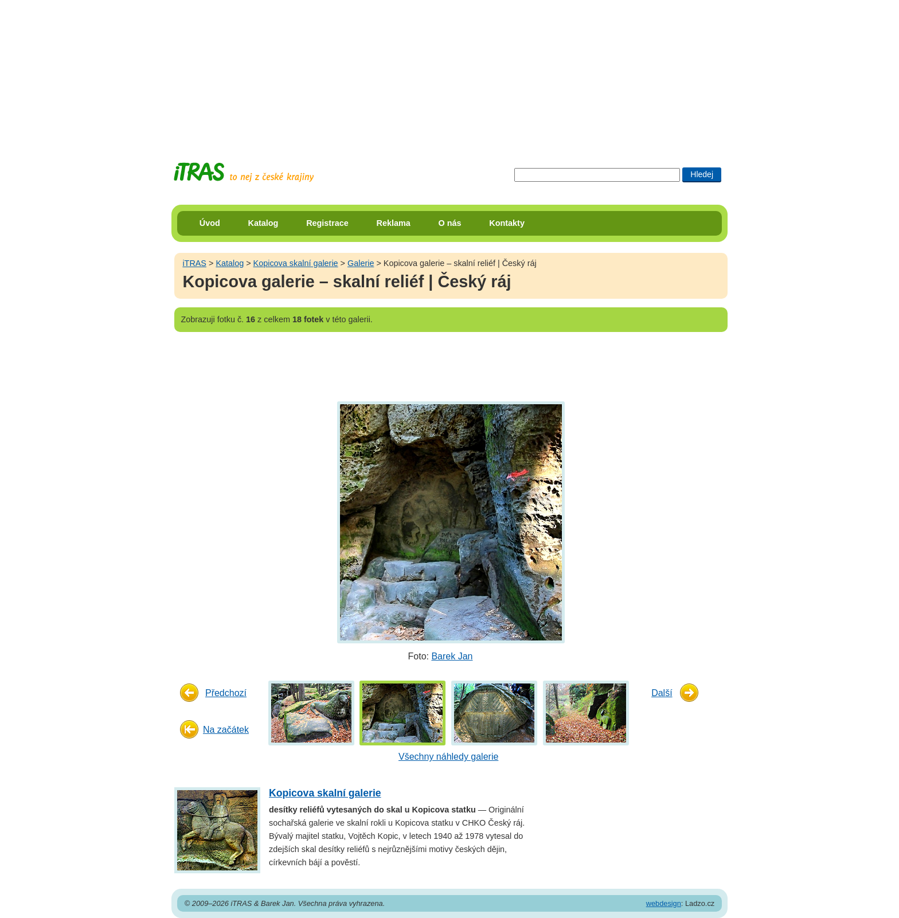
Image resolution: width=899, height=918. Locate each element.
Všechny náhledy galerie (448, 756)
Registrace (327, 223)
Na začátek (226, 730)
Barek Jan (451, 656)
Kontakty (507, 223)
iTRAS (194, 263)
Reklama (394, 223)
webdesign (663, 903)
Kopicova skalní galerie (295, 263)
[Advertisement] (449, 71)
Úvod (210, 223)
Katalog (263, 223)
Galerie (360, 263)
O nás (450, 223)
